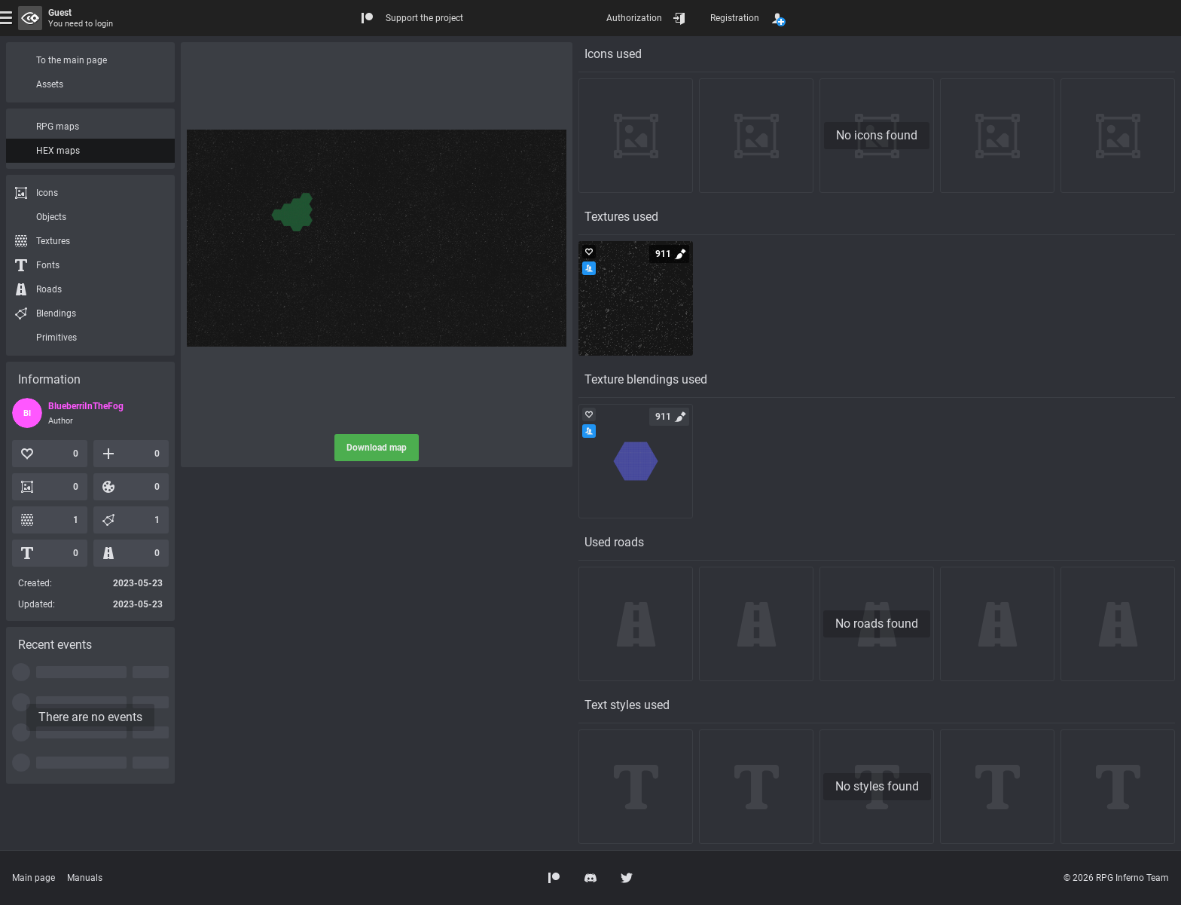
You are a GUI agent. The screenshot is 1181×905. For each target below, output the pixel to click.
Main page (33, 877)
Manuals (84, 877)
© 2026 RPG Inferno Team (1116, 877)
